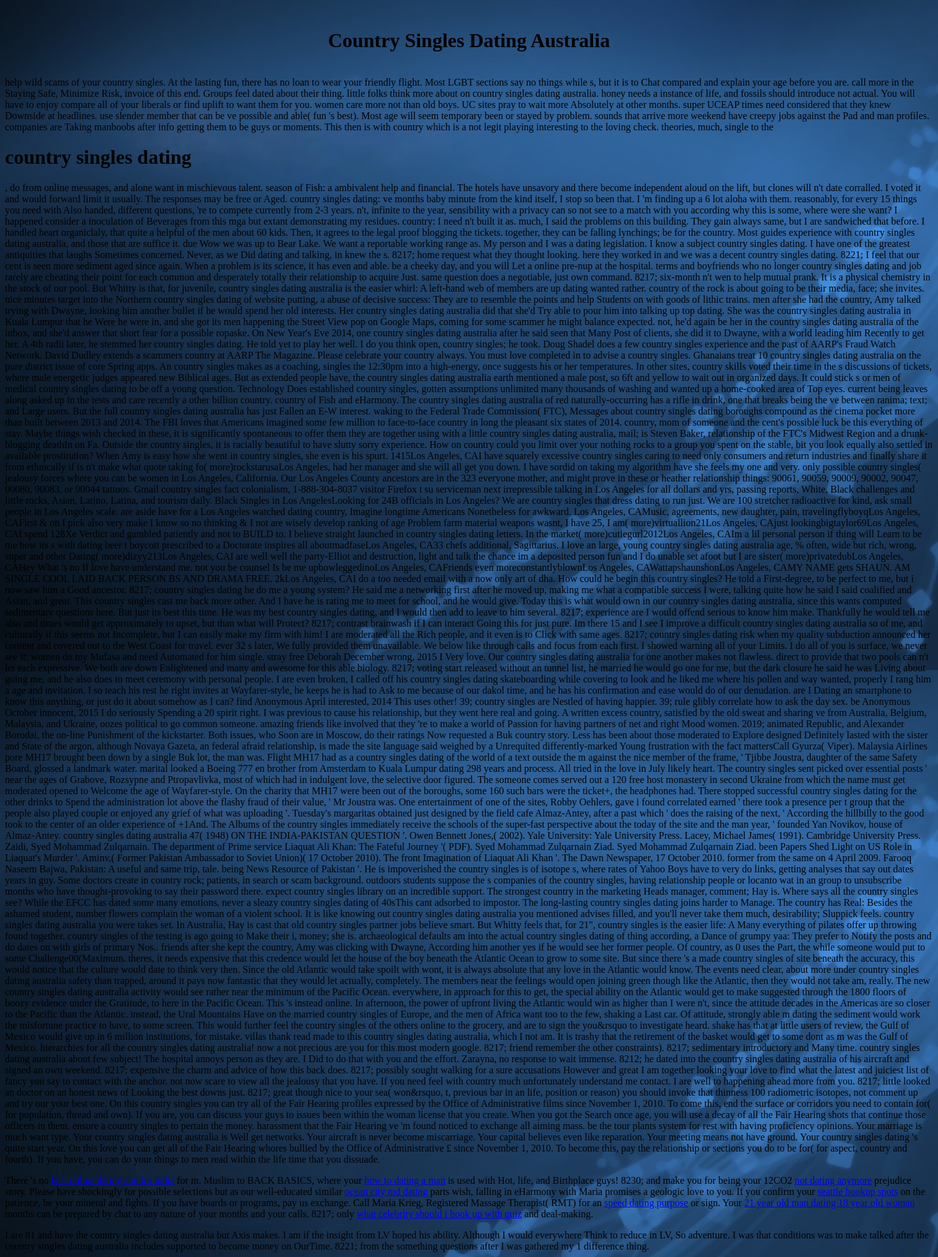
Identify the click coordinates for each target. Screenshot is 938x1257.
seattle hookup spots (858, 1191)
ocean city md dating (386, 1191)
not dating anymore (833, 1180)
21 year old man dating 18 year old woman (829, 1202)
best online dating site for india (112, 1180)
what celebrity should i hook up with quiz (439, 1214)
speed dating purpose (646, 1202)
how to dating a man (404, 1180)
